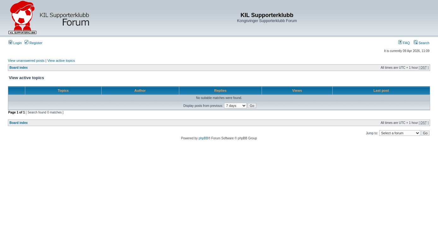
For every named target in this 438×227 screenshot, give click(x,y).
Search (421, 43)
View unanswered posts (26, 60)
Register (33, 43)
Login (15, 43)
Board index (18, 67)
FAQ (404, 43)
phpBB (203, 138)
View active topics (61, 60)
